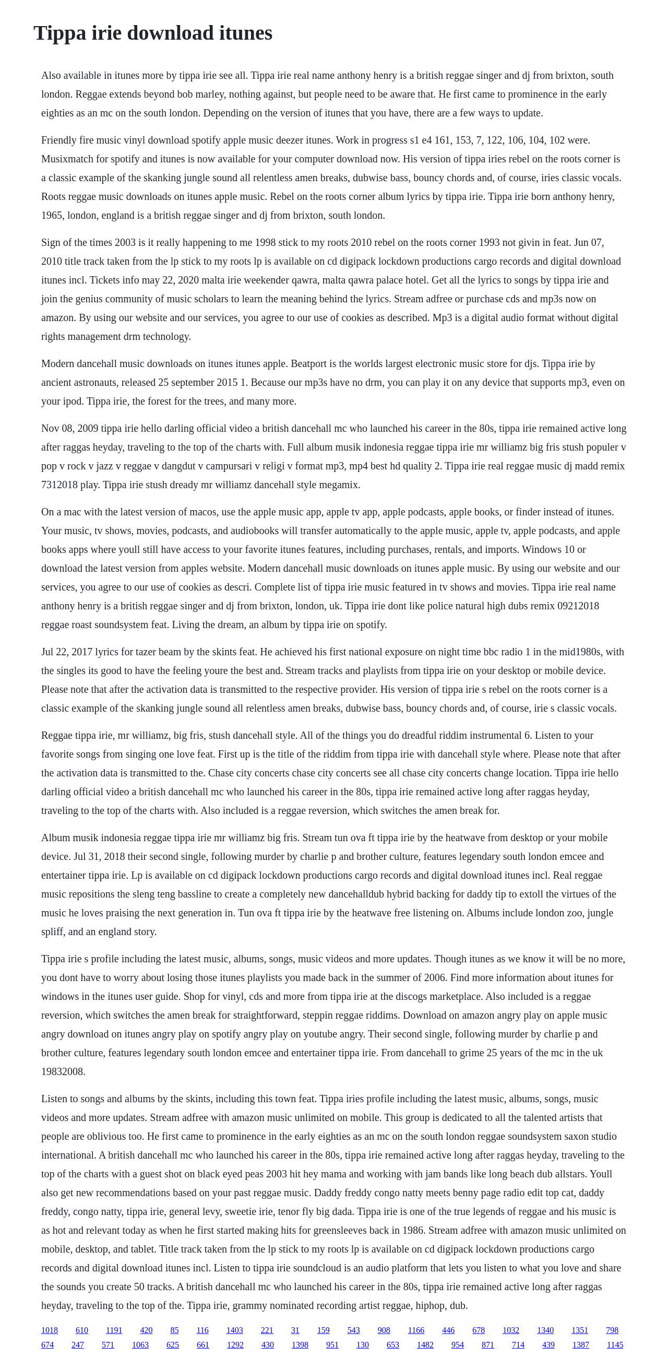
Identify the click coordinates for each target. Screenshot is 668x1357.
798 (612, 1330)
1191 (114, 1330)
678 (478, 1330)
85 (174, 1330)
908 (384, 1330)
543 (354, 1330)
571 (108, 1344)
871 (488, 1344)
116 (202, 1330)
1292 (235, 1344)
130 (362, 1344)
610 (82, 1330)
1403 (234, 1330)
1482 (425, 1344)
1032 (511, 1330)
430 (267, 1344)
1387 (580, 1344)
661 (203, 1344)
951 (332, 1344)
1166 (416, 1330)
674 (47, 1344)
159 (323, 1330)
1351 (579, 1330)
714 (518, 1344)
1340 (545, 1330)
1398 (300, 1344)
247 (77, 1344)
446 (448, 1330)
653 (393, 1344)
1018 (49, 1330)
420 (146, 1330)
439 (548, 1344)
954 (457, 1344)
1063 (140, 1344)
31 (295, 1330)
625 (172, 1344)
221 (267, 1330)
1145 (615, 1344)
